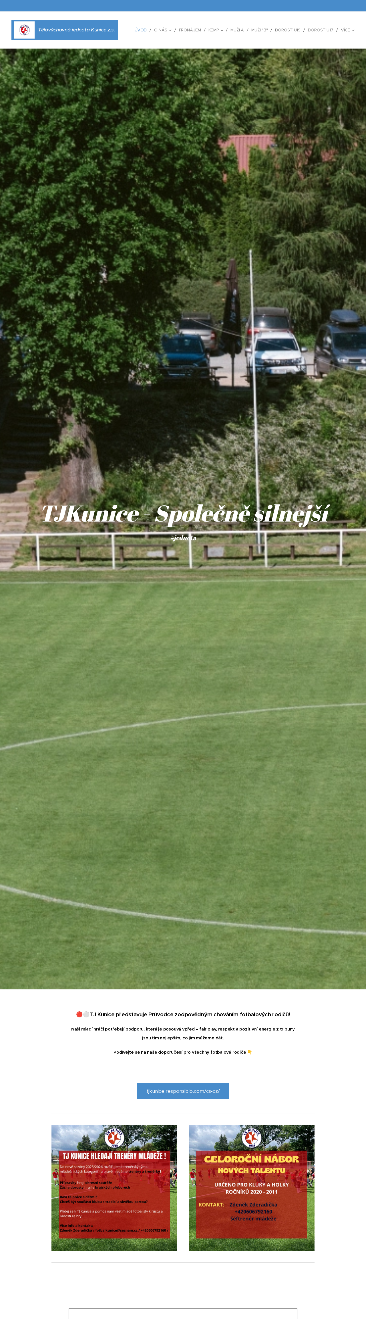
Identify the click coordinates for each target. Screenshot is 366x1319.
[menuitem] (141, 30)
